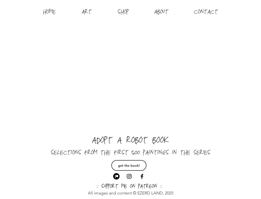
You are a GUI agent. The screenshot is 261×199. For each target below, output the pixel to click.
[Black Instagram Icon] (129, 176)
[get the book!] (128, 165)
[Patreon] (116, 176)
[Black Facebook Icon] (142, 176)
